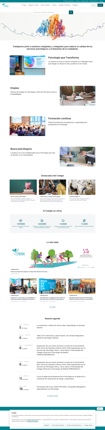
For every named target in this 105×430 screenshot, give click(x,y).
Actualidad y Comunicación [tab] (65, 5)
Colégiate (100, 5)
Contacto (101, 1)
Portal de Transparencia (68, 1)
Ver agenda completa (52, 396)
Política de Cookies (33, 421)
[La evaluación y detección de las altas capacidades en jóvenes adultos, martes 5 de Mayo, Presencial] (52, 326)
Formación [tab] (54, 5)
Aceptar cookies (88, 425)
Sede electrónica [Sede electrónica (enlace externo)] (94, 1)
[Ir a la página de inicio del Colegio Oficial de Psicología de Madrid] (5, 5)
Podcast (77, 1)
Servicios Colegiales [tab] (45, 5)
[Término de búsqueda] (50, 12)
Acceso (93, 5)
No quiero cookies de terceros (74, 425)
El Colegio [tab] (24, 5)
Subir (100, 409)
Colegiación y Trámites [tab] (33, 5)
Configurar (46, 425)
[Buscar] (71, 12)
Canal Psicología (84, 1)
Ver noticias (52, 307)
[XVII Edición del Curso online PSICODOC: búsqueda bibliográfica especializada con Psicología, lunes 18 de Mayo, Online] (52, 388)
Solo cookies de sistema (58, 425)
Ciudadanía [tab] (75, 5)
